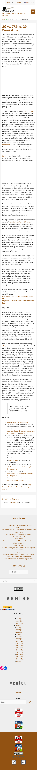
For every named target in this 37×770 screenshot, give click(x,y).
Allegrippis (6, 346)
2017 (19, 645)
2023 (19, 632)
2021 (19, 636)
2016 (19, 648)
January (19, 625)
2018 (19, 643)
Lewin (4, 156)
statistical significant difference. (20, 222)
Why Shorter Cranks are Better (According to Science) (16, 487)
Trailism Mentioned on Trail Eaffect (18, 556)
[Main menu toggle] (33, 11)
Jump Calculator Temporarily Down (18, 534)
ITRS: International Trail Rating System (18, 525)
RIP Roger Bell (18, 545)
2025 (18, 552)
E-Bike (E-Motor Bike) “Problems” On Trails (18, 554)
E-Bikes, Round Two (18, 543)
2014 (19, 652)
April (19, 621)
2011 (19, 659)
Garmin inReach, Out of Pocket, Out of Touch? (18, 541)
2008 (19, 661)
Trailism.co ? (18, 539)
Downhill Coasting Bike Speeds (17, 422)
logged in (14, 502)
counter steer (14, 460)
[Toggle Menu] (13, 2)
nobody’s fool (7, 145)
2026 (19, 619)
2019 (19, 641)
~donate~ (18, 692)
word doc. (23, 433)
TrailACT (18, 527)
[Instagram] (14, 762)
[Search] (30, 702)
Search (18, 698)
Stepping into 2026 (18, 536)
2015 (19, 650)
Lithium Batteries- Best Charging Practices (18, 559)
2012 (19, 657)
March (19, 623)
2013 (19, 654)
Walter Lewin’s (29, 111)
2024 (19, 630)
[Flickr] (23, 762)
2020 (19, 639)
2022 (19, 634)
